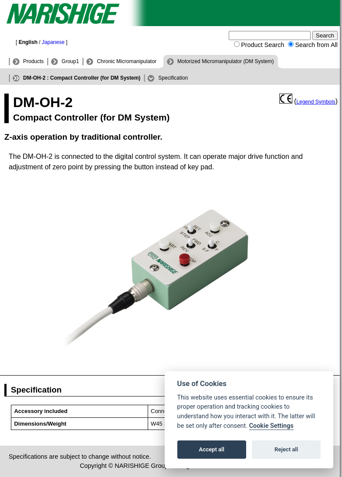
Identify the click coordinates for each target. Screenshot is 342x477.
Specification (173, 78)
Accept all (211, 449)
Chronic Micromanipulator (126, 61)
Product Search (262, 44)
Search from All (316, 44)
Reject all (286, 449)
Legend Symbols (315, 102)
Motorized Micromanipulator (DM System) (225, 61)
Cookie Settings (271, 426)
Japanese (53, 42)
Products (33, 61)
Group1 (70, 61)
